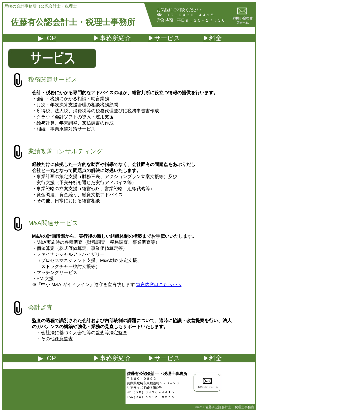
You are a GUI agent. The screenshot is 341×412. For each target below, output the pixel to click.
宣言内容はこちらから (158, 284)
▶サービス (164, 38)
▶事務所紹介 (112, 38)
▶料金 (212, 38)
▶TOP (47, 38)
